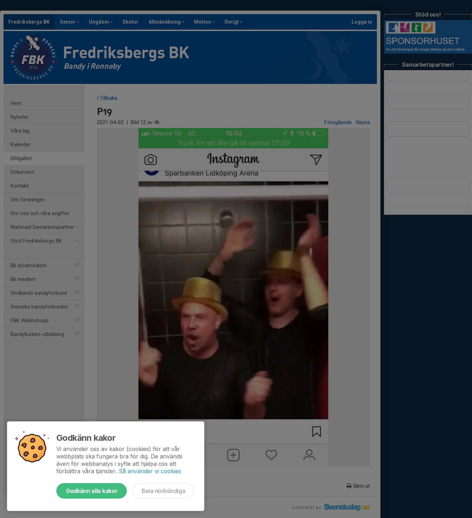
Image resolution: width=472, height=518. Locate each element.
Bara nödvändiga (163, 490)
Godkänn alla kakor (91, 490)
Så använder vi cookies (150, 471)
